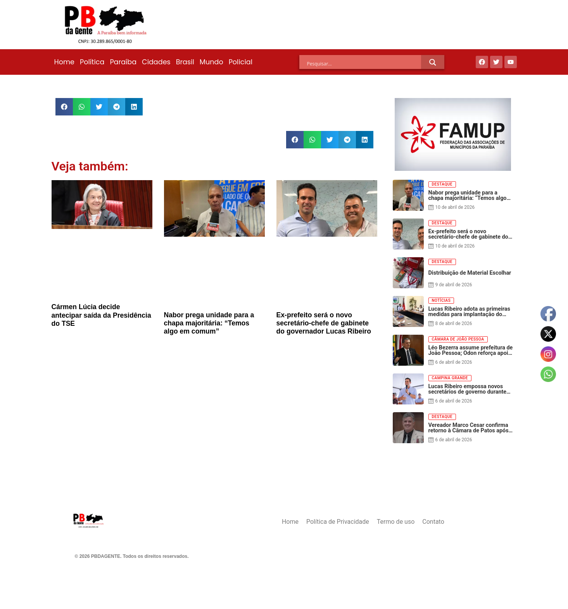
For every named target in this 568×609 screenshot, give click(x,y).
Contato (433, 521)
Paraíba (123, 62)
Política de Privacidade (337, 521)
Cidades (156, 62)
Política (92, 62)
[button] (64, 106)
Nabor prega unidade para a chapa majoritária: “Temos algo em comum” (209, 323)
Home (64, 62)
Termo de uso (395, 521)
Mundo (211, 62)
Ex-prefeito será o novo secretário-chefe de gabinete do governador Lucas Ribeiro (323, 323)
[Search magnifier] (432, 62)
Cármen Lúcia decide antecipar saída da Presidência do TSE (101, 315)
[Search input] (364, 63)
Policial (240, 62)
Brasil (185, 62)
